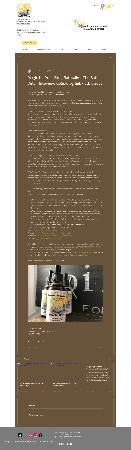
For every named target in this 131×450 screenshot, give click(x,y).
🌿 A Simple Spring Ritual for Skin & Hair (31, 384)
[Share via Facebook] (29, 341)
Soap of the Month (17, 442)
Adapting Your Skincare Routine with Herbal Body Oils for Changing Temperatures (98, 367)
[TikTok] (20, 435)
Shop (7, 442)
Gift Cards (42, 442)
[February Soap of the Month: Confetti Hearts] (65, 371)
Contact (50, 442)
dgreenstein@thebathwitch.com (67, 437)
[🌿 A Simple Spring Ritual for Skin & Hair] (32, 371)
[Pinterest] (30, 435)
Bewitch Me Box (31, 442)
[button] (109, 5)
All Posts (20, 57)
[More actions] (102, 71)
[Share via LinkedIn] (39, 341)
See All (111, 359)
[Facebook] (40, 435)
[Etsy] (25, 435)
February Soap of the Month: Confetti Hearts (64, 384)
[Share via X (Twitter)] (34, 341)
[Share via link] (44, 341)
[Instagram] (35, 435)
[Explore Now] (29, 43)
